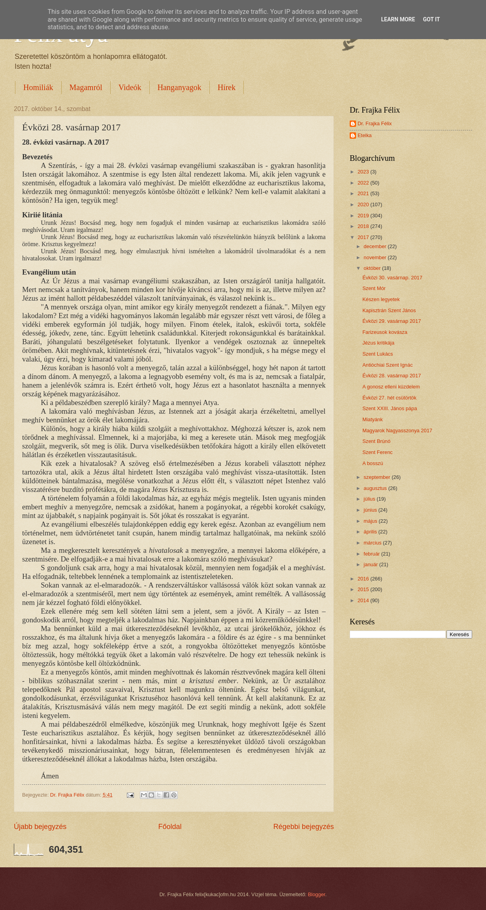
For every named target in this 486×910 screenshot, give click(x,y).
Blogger (316, 894)
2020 (364, 204)
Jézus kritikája (378, 343)
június (371, 510)
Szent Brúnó (376, 441)
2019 (364, 216)
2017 (364, 237)
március (373, 543)
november (376, 257)
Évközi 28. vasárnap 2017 (391, 376)
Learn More (398, 19)
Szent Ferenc (377, 452)
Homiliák (38, 87)
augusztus (376, 488)
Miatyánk (372, 419)
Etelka (365, 135)
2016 (364, 579)
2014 (364, 600)
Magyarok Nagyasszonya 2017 (397, 430)
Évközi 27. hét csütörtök (389, 398)
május (371, 521)
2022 (364, 183)
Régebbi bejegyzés (303, 827)
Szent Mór (374, 288)
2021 (364, 193)
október (373, 268)
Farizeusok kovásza (384, 332)
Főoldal (169, 827)
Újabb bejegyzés (40, 827)
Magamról (86, 87)
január (371, 564)
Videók (130, 87)
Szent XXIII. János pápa (389, 408)
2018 (364, 226)
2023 (364, 172)
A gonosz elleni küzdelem (391, 387)
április (371, 532)
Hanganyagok (180, 87)
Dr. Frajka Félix (375, 123)
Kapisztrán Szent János (389, 310)
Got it (431, 19)
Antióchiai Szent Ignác (387, 365)
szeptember (378, 477)
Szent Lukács (377, 354)
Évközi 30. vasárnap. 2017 (392, 278)
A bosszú (372, 463)
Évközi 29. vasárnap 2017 (391, 321)
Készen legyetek (380, 299)
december (376, 246)
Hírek (227, 87)
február (372, 554)
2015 (364, 589)
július (370, 499)
